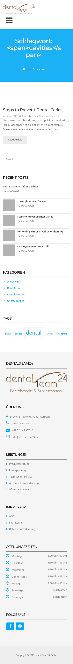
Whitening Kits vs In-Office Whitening (40, 232)
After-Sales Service (20, 489)
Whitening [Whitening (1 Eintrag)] (62, 334)
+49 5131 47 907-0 (21, 423)
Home (29, 69)
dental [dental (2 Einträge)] (33, 333)
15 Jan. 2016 (11, 116)
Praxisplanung (17, 470)
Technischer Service (20, 477)
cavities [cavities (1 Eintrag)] (18, 334)
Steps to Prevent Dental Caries (32, 109)
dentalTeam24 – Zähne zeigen (21, 187)
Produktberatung (19, 464)
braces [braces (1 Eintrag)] (8, 334)
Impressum (15, 523)
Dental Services (16, 294)
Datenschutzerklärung (22, 529)
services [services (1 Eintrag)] (49, 334)
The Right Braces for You (32, 201)
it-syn (24, 116)
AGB (11, 516)
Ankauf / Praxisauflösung (24, 483)
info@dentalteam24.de (25, 437)
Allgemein (13, 282)
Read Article (17, 140)
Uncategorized (52, 116)
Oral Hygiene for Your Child (33, 246)
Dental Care (37, 116)
